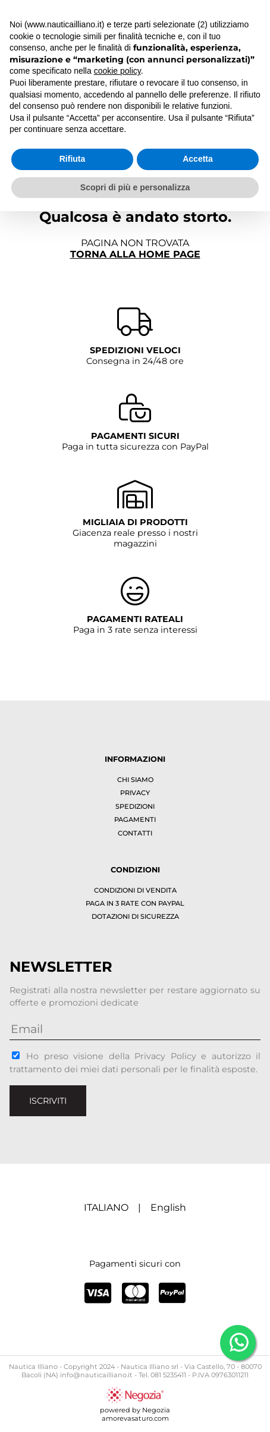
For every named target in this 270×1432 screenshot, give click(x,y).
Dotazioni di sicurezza (135, 916)
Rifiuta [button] (72, 159)
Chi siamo (135, 779)
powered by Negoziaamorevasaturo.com (135, 1410)
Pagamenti (135, 819)
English (168, 1207)
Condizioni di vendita (135, 890)
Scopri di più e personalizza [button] (135, 187)
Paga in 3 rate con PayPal (135, 903)
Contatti (135, 833)
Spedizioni (135, 806)
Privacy (135, 793)
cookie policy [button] (117, 71)
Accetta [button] (198, 159)
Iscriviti (48, 1100)
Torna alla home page (135, 254)
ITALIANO (106, 1207)
